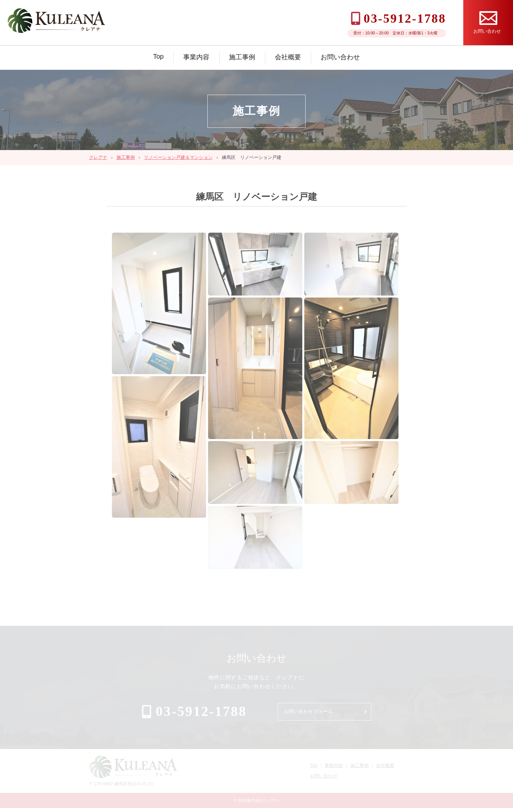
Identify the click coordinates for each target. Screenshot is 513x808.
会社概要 (288, 57)
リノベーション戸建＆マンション (178, 157)
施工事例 (242, 57)
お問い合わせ (340, 57)
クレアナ (98, 157)
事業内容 (196, 57)
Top (158, 56)
